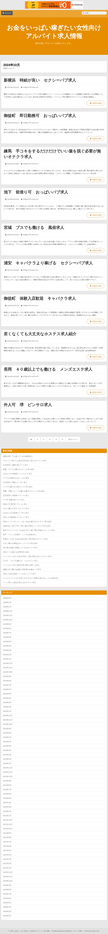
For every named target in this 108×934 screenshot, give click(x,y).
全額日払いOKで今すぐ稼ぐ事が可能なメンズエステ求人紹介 (27, 526)
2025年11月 (7, 615)
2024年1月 (7, 711)
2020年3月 (7, 911)
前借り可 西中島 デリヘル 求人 (15, 504)
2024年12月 (7, 663)
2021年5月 (7, 850)
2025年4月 (7, 646)
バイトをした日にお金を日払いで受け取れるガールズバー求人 (27, 556)
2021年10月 (7, 829)
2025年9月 (7, 624)
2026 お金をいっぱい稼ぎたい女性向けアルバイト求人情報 (29, 931)
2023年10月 (7, 724)
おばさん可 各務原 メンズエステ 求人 (17, 474)
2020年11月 (7, 877)
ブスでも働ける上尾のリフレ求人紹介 (18, 487)
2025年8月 (7, 628)
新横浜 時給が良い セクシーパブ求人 (40, 80)
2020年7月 (7, 894)
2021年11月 (7, 824)
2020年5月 (7, 903)
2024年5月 (7, 694)
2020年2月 (7, 916)
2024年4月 (7, 698)
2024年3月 (7, 702)
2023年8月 (7, 733)
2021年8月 (7, 837)
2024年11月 (7, 668)
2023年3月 (7, 755)
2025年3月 (7, 650)
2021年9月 (7, 833)
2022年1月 (7, 816)
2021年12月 (7, 820)
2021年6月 (7, 846)
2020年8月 (7, 890)
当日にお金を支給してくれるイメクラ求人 (19, 574)
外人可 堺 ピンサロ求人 (28, 405)
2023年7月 (7, 737)
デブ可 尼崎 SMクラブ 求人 (14, 500)
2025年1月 (7, 659)
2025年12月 (7, 611)
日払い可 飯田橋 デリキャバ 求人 (16, 517)
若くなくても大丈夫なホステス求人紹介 (40, 334)
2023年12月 (7, 716)
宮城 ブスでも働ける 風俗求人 (34, 227)
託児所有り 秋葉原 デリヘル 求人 (16, 495)
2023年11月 (7, 720)
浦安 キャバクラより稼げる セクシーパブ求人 (48, 263)
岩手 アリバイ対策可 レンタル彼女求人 (19, 535)
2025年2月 (7, 655)
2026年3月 (7, 598)
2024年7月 (7, 685)
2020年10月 (7, 881)
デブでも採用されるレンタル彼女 (16, 478)
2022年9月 (7, 781)
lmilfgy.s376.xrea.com (30, 87)
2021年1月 (7, 868)
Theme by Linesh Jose (92, 931)
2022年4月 (7, 803)
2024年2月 (7, 707)
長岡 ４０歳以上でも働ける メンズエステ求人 (48, 369)
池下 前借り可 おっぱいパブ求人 (36, 192)
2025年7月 (7, 633)
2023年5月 (7, 746)
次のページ (72, 439)
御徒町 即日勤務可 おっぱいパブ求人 (40, 115)
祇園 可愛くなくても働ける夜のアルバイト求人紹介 (24, 491)
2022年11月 (7, 772)
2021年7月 (7, 842)
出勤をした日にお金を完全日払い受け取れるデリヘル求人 (25, 539)
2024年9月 (7, 676)
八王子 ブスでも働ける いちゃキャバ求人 (20, 561)
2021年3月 (7, 859)
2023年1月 (7, 763)
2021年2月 (7, 863)
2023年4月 (7, 750)
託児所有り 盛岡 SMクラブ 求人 (15, 465)
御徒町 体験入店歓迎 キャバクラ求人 (40, 298)
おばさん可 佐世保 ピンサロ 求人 (16, 513)
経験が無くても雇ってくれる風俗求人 (18, 456)
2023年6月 (7, 742)
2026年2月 (7, 602)
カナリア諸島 (78, 931)
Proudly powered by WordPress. (62, 931)
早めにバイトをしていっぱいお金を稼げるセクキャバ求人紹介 (27, 522)
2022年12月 (7, 768)
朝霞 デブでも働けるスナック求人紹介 (18, 469)
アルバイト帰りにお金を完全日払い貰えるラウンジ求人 (25, 461)
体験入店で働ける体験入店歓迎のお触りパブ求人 (22, 569)
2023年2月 (7, 759)
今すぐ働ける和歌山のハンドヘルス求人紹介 (20, 543)
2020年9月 (7, 885)
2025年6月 (7, 637)
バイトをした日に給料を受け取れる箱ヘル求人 (21, 565)
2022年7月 (7, 789)
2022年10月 (7, 776)
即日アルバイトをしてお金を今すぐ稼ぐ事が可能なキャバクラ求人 (29, 530)
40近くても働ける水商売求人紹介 (16, 552)
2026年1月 (7, 607)
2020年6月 (7, 898)
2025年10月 (7, 620)
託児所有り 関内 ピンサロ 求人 (15, 482)
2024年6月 (7, 689)
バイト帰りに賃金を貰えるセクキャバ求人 (19, 582)
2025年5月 (7, 642)
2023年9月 (7, 729)
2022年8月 (7, 785)
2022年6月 (7, 794)
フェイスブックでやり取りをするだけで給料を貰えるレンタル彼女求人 (31, 578)
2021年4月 (7, 855)
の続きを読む (95, 103)
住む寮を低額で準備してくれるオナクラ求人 (20, 548)
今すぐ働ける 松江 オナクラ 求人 (16, 508)
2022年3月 (7, 807)
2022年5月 (7, 798)
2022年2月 (7, 811)
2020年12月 (7, 872)
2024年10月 (7, 672)
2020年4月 (7, 907)
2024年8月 (7, 681)
